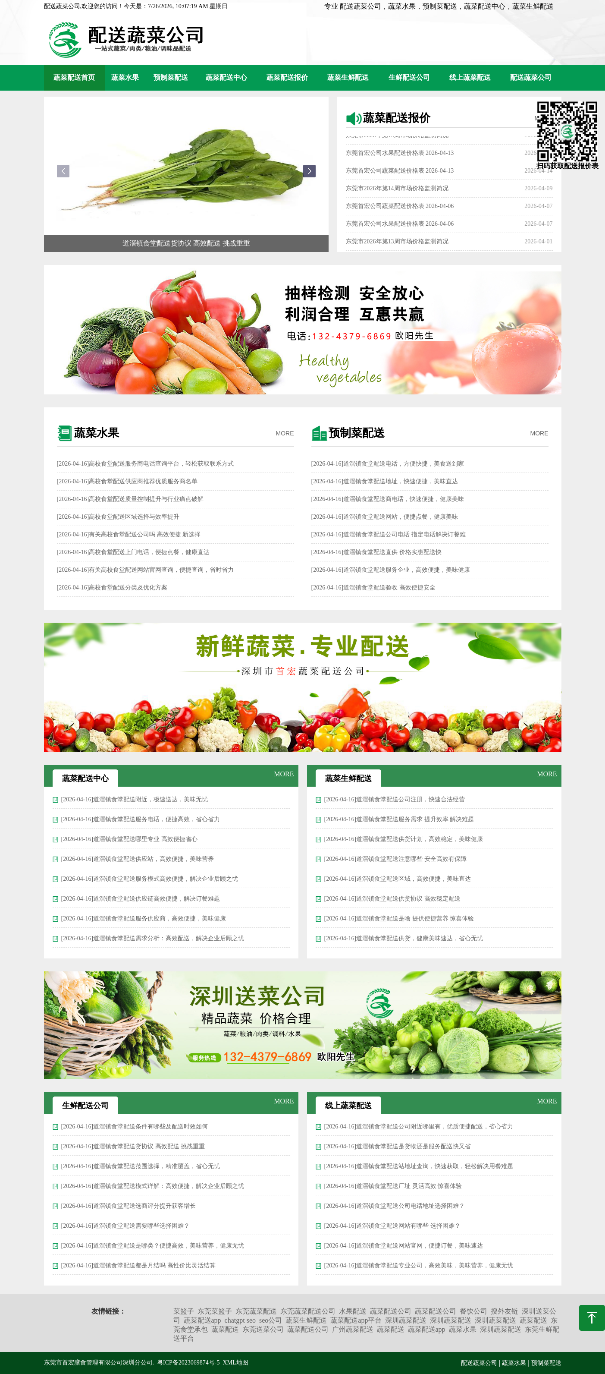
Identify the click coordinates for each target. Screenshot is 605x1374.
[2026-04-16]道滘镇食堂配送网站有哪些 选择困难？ (392, 1226)
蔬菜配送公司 (390, 1311)
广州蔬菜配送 (352, 1329)
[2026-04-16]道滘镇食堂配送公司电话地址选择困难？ (394, 1206)
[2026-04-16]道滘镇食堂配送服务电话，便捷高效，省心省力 (140, 819)
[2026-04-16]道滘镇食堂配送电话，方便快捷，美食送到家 (387, 463)
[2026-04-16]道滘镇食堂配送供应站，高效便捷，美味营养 (137, 859)
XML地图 (235, 1362)
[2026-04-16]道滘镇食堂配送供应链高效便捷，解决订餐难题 (140, 898)
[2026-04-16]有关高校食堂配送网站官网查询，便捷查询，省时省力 (145, 570)
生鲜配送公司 (409, 77)
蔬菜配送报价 (287, 77)
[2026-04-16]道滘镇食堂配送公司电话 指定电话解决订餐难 (388, 534)
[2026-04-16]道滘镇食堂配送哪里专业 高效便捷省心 (129, 839)
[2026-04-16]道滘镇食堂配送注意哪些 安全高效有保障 (395, 859)
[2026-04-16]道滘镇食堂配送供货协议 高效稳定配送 (392, 898)
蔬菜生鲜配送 (348, 77)
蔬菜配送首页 (74, 77)
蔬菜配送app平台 (356, 1320)
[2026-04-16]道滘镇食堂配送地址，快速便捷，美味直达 (384, 481)
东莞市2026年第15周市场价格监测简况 (397, 138)
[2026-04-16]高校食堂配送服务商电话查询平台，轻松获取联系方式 (145, 463)
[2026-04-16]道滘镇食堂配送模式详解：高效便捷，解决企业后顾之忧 (153, 1186)
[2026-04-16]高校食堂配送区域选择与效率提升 (118, 517)
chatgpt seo (240, 1320)
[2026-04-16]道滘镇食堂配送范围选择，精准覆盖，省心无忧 (140, 1166)
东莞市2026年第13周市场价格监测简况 (397, 244)
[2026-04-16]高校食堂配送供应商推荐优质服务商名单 (127, 481)
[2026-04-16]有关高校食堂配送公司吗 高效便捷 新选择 (129, 534)
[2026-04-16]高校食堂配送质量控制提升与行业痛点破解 (130, 499)
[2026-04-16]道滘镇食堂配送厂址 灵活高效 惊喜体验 (393, 1186)
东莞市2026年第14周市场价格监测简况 (397, 191)
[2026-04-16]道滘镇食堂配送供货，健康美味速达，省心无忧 (403, 938)
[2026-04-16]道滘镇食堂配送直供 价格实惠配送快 (376, 552)
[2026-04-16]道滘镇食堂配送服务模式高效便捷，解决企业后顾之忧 (149, 879)
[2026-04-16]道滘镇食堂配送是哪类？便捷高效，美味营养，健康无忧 (153, 1245)
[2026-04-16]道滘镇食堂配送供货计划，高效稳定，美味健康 (403, 839)
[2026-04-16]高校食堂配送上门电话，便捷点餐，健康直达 (133, 552)
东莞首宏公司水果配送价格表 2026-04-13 (400, 156)
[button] (309, 171)
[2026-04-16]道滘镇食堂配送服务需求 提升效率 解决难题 (399, 819)
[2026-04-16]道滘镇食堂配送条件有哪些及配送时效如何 (134, 1126)
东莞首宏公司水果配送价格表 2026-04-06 (400, 227)
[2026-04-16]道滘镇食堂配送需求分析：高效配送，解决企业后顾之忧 (153, 938)
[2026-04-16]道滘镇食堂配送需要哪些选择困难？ (125, 1226)
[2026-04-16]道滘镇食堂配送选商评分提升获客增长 (128, 1206)
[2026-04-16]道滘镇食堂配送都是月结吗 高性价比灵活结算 (138, 1265)
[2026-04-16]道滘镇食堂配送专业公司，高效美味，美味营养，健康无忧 (419, 1265)
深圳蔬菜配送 (405, 1320)
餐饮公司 (473, 1311)
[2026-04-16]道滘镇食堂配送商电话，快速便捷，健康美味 (387, 499)
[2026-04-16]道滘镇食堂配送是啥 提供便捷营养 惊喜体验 (399, 918)
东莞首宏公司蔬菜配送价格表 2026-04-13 (400, 173)
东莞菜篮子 (214, 1311)
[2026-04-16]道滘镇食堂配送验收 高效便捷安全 (373, 587)
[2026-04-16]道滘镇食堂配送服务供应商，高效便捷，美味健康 (143, 918)
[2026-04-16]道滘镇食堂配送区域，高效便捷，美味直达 (397, 879)
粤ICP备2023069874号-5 (188, 1362)
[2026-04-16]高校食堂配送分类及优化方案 (112, 587)
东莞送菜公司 (263, 1329)
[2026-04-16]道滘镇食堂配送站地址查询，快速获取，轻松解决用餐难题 (419, 1166)
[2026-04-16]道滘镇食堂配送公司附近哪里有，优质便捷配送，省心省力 (419, 1126)
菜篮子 (183, 1311)
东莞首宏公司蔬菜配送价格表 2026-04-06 (400, 209)
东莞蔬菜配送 (256, 1311)
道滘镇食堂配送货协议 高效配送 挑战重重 (186, 243)
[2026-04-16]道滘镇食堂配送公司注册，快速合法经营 (394, 799)
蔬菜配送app (202, 1320)
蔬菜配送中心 (226, 77)
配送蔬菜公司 (531, 77)
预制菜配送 (171, 77)
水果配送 (353, 1311)
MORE (285, 433)
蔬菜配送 (533, 1320)
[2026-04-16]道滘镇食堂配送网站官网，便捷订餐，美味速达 (403, 1245)
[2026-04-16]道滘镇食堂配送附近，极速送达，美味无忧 (134, 799)
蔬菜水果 (125, 77)
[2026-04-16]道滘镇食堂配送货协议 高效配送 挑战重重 (133, 1146)
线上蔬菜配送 (470, 77)
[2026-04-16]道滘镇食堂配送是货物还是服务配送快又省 (397, 1146)
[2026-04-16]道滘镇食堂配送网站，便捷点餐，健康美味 (384, 517)
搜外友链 (504, 1311)
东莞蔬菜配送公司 (307, 1311)
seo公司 (270, 1320)
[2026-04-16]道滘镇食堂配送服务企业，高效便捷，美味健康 (390, 570)
